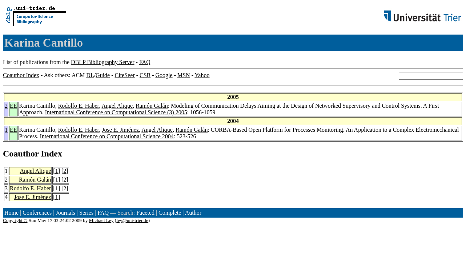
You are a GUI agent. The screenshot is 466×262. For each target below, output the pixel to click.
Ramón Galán (152, 106)
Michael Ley (101, 220)
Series (86, 213)
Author (193, 213)
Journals (65, 213)
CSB (145, 75)
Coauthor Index (21, 75)
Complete (169, 213)
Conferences (37, 213)
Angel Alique (117, 106)
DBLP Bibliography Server (102, 62)
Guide (103, 75)
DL (90, 75)
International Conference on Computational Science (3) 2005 (116, 112)
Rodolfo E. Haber (78, 106)
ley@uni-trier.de (132, 220)
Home (11, 213)
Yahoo (201, 75)
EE (13, 106)
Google (164, 75)
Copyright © (15, 220)
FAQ (144, 62)
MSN (183, 75)
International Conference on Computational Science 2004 (106, 136)
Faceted (145, 213)
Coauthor (21, 153)
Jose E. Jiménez (120, 130)
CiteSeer (125, 75)
